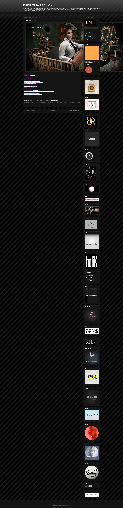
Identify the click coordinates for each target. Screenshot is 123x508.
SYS (45, 103)
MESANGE (26, 103)
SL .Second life (40, 103)
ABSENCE (34, 102)
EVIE (62, 102)
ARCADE (39, 102)
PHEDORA (34, 103)
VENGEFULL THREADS (59, 103)
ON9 (30, 103)
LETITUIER (77, 102)
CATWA (47, 102)
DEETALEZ (52, 102)
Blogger (69, 505)
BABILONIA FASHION (38, 5)
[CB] (31, 102)
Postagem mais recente (30, 110)
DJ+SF (56, 102)
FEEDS (32, 13)
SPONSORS (40, 13)
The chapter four (49, 103)
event (60, 102)
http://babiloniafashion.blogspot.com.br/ (33, 93)
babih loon (43, 102)
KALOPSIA (72, 102)
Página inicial (52, 110)
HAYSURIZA (66, 102)
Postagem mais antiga (74, 110)
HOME (26, 13)
